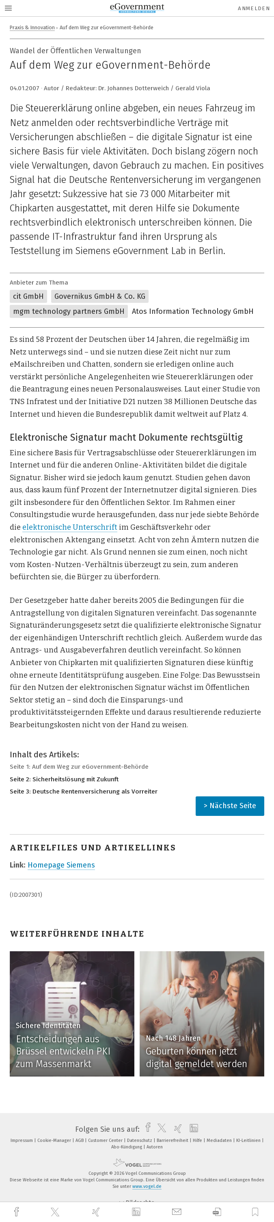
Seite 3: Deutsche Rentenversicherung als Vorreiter (83, 791)
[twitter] (56, 1212)
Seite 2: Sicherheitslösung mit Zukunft (64, 779)
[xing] (97, 1212)
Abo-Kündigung (127, 1147)
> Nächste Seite (230, 805)
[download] (217, 1212)
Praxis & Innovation (32, 27)
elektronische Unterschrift (69, 527)
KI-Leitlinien (249, 1140)
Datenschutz (140, 1140)
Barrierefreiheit (173, 1140)
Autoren (155, 1147)
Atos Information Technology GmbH (193, 311)
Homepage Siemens (61, 865)
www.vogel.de (147, 1186)
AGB (80, 1140)
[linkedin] (137, 1212)
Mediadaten (220, 1140)
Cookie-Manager (54, 1140)
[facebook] (17, 1212)
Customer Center (106, 1140)
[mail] (177, 1212)
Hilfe (198, 1140)
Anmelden (254, 8)
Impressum (22, 1140)
